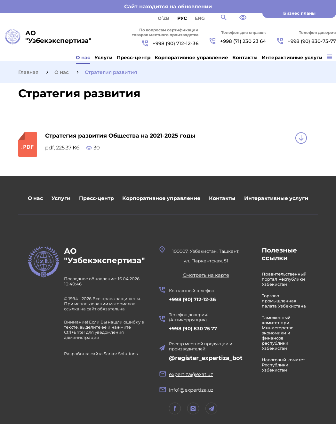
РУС (182, 18)
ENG (200, 18)
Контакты (245, 57)
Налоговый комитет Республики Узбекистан (284, 364)
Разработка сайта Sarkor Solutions (101, 354)
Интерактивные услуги (292, 57)
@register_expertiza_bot (207, 358)
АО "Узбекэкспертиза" (105, 256)
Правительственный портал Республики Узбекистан (285, 279)
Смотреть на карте (207, 275)
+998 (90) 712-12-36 (170, 43)
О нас (83, 57)
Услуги (103, 57)
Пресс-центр (133, 57)
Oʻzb (163, 18)
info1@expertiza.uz (192, 390)
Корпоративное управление (191, 57)
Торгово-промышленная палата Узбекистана (285, 300)
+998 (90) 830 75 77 (194, 328)
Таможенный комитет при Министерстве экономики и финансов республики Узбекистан (279, 333)
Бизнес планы (299, 13)
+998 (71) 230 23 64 (238, 41)
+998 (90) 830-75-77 (306, 41)
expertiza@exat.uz (192, 374)
